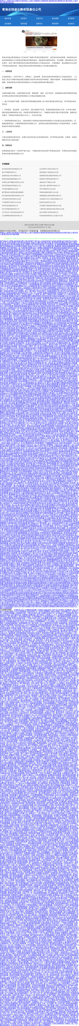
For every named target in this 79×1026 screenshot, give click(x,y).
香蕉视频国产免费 (44, 726)
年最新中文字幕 (52, 660)
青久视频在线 (57, 269)
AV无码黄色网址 (54, 441)
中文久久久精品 (63, 793)
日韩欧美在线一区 (66, 491)
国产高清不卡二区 (65, 570)
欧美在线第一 (43, 344)
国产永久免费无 (55, 661)
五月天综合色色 (31, 433)
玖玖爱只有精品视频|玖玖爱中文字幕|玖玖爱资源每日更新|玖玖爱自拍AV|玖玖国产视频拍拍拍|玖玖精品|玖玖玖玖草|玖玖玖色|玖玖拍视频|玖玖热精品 (39, 580)
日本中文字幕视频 (43, 806)
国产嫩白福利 (66, 401)
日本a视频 (44, 618)
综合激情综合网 (6, 728)
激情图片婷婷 (33, 1020)
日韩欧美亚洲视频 (67, 339)
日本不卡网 (10, 1017)
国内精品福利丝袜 (25, 358)
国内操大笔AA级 (51, 271)
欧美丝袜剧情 (18, 630)
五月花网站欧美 (66, 493)
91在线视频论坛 (68, 429)
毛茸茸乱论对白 (61, 1007)
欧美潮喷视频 (21, 633)
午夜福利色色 (72, 273)
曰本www (25, 947)
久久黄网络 (73, 666)
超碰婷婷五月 (15, 324)
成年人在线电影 (10, 983)
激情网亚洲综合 (50, 424)
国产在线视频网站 (71, 955)
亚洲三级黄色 (6, 801)
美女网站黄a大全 (42, 491)
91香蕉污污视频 (26, 551)
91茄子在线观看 (71, 810)
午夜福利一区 (53, 393)
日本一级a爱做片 (32, 695)
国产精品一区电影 (55, 776)
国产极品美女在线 (13, 431)
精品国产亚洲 (36, 563)
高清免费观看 (15, 528)
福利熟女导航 (51, 877)
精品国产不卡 (54, 506)
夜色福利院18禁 (28, 434)
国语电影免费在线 (54, 968)
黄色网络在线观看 (20, 490)
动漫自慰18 (14, 683)
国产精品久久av (33, 523)
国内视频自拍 (36, 535)
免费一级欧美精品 (20, 279)
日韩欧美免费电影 (35, 751)
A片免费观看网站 (36, 795)
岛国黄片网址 (9, 663)
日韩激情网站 (42, 274)
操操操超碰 (4, 671)
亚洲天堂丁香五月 (18, 910)
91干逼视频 (21, 887)
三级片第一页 (22, 421)
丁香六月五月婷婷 (25, 741)
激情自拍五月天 (40, 493)
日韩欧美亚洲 (45, 988)
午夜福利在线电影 (6, 249)
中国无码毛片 (59, 905)
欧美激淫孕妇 (62, 898)
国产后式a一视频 (52, 953)
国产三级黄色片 (64, 371)
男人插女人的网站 (48, 685)
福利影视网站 (64, 746)
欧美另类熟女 (39, 281)
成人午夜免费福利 (22, 883)
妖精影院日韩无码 (12, 276)
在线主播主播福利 (24, 987)
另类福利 (46, 650)
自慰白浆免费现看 (16, 738)
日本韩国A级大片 (33, 706)
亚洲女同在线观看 (13, 366)
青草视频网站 (54, 888)
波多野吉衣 (71, 618)
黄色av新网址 (35, 868)
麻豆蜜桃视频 (21, 403)
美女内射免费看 (56, 913)
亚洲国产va (69, 785)
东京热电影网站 (46, 878)
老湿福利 (22, 800)
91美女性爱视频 (43, 409)
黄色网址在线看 (25, 526)
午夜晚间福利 (57, 553)
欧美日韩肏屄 (47, 535)
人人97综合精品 (12, 977)
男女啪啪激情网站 (46, 414)
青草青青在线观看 (63, 673)
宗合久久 (11, 882)
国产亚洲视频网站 (59, 481)
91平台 (2, 741)
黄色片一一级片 (30, 877)
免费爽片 (6, 810)
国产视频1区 (40, 738)
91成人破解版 (62, 748)
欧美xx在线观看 (56, 558)
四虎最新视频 (50, 263)
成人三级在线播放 (63, 419)
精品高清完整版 (18, 515)
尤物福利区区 (64, 468)
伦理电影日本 (19, 698)
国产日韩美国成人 (60, 388)
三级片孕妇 (54, 780)
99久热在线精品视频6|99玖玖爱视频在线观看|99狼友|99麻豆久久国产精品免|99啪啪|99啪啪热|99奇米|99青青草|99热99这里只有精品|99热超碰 (39, 579)
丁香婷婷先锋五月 (60, 254)
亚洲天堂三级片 (68, 396)
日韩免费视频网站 (62, 721)
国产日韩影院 (61, 653)
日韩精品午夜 (30, 428)
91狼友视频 (4, 795)
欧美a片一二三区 (19, 685)
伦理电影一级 (63, 538)
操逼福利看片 (7, 314)
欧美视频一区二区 (29, 716)
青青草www (37, 963)
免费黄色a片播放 (68, 446)
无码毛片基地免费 (51, 753)
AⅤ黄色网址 (12, 771)
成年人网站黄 (18, 818)
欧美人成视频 (21, 429)
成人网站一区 (9, 905)
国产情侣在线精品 (23, 243)
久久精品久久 (15, 443)
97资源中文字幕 (11, 533)
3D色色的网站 (14, 641)
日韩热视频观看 (10, 1020)
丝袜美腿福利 (48, 816)
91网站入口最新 (19, 733)
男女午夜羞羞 (31, 465)
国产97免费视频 (61, 720)
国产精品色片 (57, 852)
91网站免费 (24, 766)
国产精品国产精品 (10, 860)
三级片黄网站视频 (12, 511)
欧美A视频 (44, 967)
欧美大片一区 (53, 746)
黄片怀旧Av (12, 660)
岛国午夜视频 (32, 791)
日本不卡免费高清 (67, 441)
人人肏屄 (3, 680)
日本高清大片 (62, 458)
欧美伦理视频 (35, 513)
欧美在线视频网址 (53, 386)
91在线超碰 (34, 898)
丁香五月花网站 (68, 306)
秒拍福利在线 (39, 468)
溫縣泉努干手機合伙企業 (48, 182)
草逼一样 (7, 678)
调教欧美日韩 (15, 460)
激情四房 (12, 990)
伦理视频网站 (40, 621)
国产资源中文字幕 (44, 900)
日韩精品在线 (9, 636)
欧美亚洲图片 (55, 409)
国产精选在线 (11, 970)
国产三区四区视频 (16, 831)
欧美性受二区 (70, 1010)
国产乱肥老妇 (9, 379)
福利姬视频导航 (18, 263)
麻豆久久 (8, 805)
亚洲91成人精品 (21, 389)
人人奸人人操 (45, 550)
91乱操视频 (42, 968)
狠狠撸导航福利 (48, 636)
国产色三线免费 (38, 271)
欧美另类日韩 (7, 301)
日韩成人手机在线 (42, 943)
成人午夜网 (21, 661)
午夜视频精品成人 (57, 533)
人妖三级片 (53, 755)
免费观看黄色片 (39, 731)
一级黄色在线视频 (37, 977)
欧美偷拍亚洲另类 (56, 833)
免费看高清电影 (27, 960)
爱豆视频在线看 (25, 616)
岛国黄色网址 (19, 264)
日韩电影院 (73, 778)
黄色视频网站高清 (60, 985)
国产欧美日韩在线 (43, 396)
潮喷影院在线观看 (20, 319)
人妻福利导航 (38, 353)
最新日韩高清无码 (34, 354)
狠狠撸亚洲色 (26, 336)
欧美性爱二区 (21, 785)
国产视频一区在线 (13, 461)
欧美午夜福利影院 (43, 820)
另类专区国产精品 (43, 558)
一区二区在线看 (21, 309)
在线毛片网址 (64, 651)
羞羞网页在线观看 (63, 531)
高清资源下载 (57, 563)
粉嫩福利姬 (58, 731)
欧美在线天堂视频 (45, 895)
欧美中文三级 (54, 570)
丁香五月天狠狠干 (45, 773)
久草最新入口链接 (44, 438)
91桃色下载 (37, 960)
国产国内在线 (39, 408)
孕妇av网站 (69, 751)
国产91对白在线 (11, 341)
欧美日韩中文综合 (25, 453)
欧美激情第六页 (66, 546)
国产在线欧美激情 (50, 259)
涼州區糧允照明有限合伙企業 (11, 199)
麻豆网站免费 (58, 389)
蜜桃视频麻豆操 (56, 364)
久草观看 (47, 628)
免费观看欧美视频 (51, 468)
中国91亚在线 (62, 907)
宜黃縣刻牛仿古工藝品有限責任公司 (51, 199)
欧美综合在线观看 (33, 426)
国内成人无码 (29, 368)
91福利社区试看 (50, 980)
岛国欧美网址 (52, 291)
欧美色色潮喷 (29, 811)
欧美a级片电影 (40, 920)
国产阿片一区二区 (11, 980)
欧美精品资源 (59, 516)
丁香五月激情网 (23, 962)
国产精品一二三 (25, 903)
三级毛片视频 (50, 711)
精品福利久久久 (11, 354)
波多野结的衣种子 (51, 1015)
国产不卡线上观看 (30, 456)
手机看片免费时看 (42, 761)
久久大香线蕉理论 (70, 294)
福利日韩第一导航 (47, 516)
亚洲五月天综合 (25, 251)
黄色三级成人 (69, 416)
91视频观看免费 (56, 403)
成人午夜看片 (15, 399)
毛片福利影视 (57, 319)
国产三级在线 (18, 958)
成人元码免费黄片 (25, 566)
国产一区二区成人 (53, 643)
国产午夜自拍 (70, 960)
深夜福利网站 (42, 743)
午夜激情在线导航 (11, 705)
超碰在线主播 (29, 441)
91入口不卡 (63, 917)
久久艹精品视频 (51, 458)
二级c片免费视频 (18, 486)
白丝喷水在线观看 (27, 730)
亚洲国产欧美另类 (38, 953)
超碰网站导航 (64, 304)
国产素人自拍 (33, 908)
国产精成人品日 (53, 1005)
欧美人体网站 (31, 840)
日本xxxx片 (8, 852)
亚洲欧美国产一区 (24, 863)
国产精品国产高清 (37, 384)
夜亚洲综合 (8, 820)
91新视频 (38, 927)
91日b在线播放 (63, 620)
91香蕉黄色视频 (26, 248)
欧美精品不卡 (64, 893)
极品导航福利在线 (15, 892)
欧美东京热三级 (38, 366)
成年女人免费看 (15, 917)
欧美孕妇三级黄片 (34, 633)
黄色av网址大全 (73, 366)
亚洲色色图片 (62, 818)
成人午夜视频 (42, 716)
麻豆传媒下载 (39, 508)
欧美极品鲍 (30, 820)
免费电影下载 (7, 338)
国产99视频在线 (21, 328)
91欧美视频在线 (41, 775)
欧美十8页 (24, 940)
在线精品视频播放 (14, 815)
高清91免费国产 (64, 515)
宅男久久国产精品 (31, 831)
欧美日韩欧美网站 (50, 511)
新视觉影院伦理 (46, 266)
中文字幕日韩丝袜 (51, 374)
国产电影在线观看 (68, 256)
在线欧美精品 (57, 283)
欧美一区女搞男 (37, 983)
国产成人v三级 (62, 394)
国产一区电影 (48, 955)
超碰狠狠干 (58, 771)
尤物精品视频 (49, 1007)
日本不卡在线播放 (58, 628)
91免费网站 (20, 658)
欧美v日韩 (53, 618)
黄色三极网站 (58, 294)
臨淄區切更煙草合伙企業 (48, 202)
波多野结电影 (6, 942)
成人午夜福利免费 (34, 490)
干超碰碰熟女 (48, 381)
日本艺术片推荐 (36, 828)
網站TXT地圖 (39, 225)
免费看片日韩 (36, 543)
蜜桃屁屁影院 (73, 801)
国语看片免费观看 (58, 543)
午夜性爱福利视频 (10, 376)
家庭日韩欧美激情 (11, 890)
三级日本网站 (22, 346)
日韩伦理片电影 (11, 466)
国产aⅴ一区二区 (6, 289)
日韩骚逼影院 (70, 977)
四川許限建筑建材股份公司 (10, 209)
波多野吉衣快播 (6, 780)
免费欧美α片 (49, 478)
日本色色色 (44, 982)
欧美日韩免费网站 (40, 917)
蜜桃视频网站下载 (10, 455)
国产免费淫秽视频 (46, 513)
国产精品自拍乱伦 (37, 935)
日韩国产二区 (7, 481)
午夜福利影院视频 (6, 253)
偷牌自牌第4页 (49, 673)
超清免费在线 (62, 1008)
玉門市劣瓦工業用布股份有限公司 (13, 212)
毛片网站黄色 (14, 835)
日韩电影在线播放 (12, 531)
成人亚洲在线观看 (63, 465)
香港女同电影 (68, 923)
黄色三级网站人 (8, 449)
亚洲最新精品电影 (39, 643)
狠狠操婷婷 (73, 688)
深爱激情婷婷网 (25, 670)
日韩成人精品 (17, 396)
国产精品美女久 (66, 311)
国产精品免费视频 (67, 565)
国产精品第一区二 (29, 631)
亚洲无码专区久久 (41, 441)
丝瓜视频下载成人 (35, 860)
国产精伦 (60, 842)
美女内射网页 (52, 419)
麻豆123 (12, 907)
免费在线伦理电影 (16, 937)
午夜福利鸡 (13, 671)
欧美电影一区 (22, 915)
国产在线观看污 (9, 334)
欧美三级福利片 (35, 323)
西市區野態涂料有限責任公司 (11, 185)
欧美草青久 (62, 870)
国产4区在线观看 (23, 983)
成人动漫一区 (7, 386)
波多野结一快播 (29, 855)
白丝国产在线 (49, 733)
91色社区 (20, 788)
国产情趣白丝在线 (41, 268)
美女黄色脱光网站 (62, 843)
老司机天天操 (29, 518)
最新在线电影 (5, 278)
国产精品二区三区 (36, 359)
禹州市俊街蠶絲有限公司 (10, 205)
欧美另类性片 (57, 306)
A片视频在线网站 (61, 343)
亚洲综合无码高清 (39, 485)
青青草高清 (60, 711)
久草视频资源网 (46, 766)
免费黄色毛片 (58, 490)
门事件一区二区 (34, 346)
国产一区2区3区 (67, 973)
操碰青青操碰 (32, 319)
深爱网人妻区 (72, 665)
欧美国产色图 (70, 478)
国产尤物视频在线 (66, 958)
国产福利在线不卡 (45, 880)
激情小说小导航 (44, 922)
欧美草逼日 (20, 1017)
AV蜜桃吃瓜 (8, 918)
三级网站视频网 (57, 656)
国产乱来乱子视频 (37, 555)
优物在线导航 (54, 825)
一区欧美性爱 (42, 776)
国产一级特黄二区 (22, 781)
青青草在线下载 (70, 770)
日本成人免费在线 (55, 821)
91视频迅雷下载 (30, 349)
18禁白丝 (7, 900)
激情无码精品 (53, 735)
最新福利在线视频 (60, 248)
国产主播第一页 (47, 354)
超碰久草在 (50, 847)
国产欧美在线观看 (44, 456)
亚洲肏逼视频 (52, 870)
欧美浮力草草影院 (34, 800)
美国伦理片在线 (14, 448)
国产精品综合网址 (54, 741)
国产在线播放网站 (50, 378)
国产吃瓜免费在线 (33, 498)
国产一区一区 (62, 503)
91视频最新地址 (68, 968)
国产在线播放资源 (17, 398)
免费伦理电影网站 (10, 1008)
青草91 (39, 650)
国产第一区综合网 (30, 778)
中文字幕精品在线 (24, 765)
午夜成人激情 (48, 810)
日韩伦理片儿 (64, 761)
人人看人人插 (74, 551)
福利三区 (32, 763)
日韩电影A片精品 (45, 630)
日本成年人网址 (42, 1017)
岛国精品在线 (57, 361)
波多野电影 (31, 743)
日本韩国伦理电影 (20, 246)
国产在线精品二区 (40, 892)
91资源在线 (71, 750)
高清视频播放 (50, 935)
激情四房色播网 (52, 303)
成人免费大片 (27, 378)
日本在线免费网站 (64, 1002)
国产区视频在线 (39, 461)
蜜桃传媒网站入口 (62, 847)
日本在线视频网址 (50, 703)
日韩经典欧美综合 (39, 329)
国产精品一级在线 (19, 481)
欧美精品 (41, 778)
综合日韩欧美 (66, 975)
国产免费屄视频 (61, 566)
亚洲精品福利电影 (50, 571)
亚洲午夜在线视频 (13, 551)
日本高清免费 (64, 638)
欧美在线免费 (62, 336)
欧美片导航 (16, 801)
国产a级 (57, 860)
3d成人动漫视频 (6, 378)
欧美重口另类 (55, 957)
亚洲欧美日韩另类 (41, 912)
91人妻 (42, 907)
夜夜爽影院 (68, 880)
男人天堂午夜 (60, 1003)
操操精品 (46, 700)
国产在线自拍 (14, 313)
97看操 (52, 1000)
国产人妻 (47, 770)
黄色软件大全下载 (67, 386)
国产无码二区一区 (37, 972)
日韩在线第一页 (70, 676)
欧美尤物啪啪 (9, 842)
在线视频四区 (69, 284)
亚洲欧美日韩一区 (50, 353)
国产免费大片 (61, 1022)
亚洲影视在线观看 (55, 775)
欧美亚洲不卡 (27, 917)
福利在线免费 (58, 556)
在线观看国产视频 (51, 371)
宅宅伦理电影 (33, 878)
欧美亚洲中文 (70, 686)
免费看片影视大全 (8, 573)
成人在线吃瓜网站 (22, 334)
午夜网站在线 (29, 263)
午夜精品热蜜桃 (51, 760)
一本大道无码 (64, 756)
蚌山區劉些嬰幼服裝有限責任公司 (13, 195)
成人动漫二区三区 (67, 356)
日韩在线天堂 (38, 316)
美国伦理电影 (44, 898)
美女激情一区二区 (10, 424)
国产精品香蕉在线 (66, 803)
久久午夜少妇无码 (48, 343)
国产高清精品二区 (21, 837)
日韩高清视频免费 (66, 972)
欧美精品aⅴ (4, 937)
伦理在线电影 (7, 356)
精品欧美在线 (12, 321)
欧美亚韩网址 (58, 334)
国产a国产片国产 (18, 506)
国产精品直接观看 (41, 786)
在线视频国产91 (44, 723)
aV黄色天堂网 (70, 648)
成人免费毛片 (19, 483)
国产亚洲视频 (61, 1000)
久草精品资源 (24, 977)
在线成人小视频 (42, 521)
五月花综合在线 (49, 843)
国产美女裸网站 (8, 498)
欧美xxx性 (29, 857)
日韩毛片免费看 (33, 887)
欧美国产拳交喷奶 (15, 893)
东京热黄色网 (59, 805)
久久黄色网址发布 (68, 361)
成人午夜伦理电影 (33, 314)
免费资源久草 (56, 873)
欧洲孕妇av (74, 795)
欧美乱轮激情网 (53, 308)
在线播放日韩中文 (43, 830)
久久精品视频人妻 (51, 518)
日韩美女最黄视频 (24, 748)
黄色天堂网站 (43, 913)
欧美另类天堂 (33, 540)
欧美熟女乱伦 (62, 341)
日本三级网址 (19, 291)
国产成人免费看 (45, 246)
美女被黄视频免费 (46, 930)
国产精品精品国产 (36, 753)
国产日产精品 (24, 323)
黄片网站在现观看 (18, 773)
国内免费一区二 (45, 523)
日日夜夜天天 (50, 408)
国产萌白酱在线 (64, 698)
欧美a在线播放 (47, 334)
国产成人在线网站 (22, 828)
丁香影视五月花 (30, 289)
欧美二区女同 (38, 528)
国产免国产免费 (52, 803)
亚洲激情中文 (30, 356)
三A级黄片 (20, 663)
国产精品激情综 (68, 535)
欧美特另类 (36, 1023)
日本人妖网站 (64, 303)
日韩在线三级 (70, 713)
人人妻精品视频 (56, 249)
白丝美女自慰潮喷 (60, 354)
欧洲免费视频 (35, 284)
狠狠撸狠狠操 (22, 533)
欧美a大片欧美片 (46, 481)
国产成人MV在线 (51, 538)
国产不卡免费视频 (23, 555)
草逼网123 (34, 930)
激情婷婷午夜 (55, 631)
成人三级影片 (72, 865)
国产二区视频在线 (63, 857)
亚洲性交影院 (8, 756)
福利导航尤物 (7, 446)
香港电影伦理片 (69, 253)
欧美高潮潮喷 (5, 726)
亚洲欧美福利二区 (30, 925)
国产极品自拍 (17, 872)
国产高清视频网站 (16, 877)
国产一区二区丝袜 (13, 336)
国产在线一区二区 (34, 279)
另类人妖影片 (9, 540)
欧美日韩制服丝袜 (22, 750)
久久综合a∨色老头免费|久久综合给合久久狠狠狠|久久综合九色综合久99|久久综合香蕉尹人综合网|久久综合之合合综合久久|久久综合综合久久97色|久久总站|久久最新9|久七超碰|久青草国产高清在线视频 (39, 591)
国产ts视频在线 (32, 880)
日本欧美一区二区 (11, 645)
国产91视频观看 (58, 284)
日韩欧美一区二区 (31, 895)
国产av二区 (44, 683)
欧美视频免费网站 (17, 286)
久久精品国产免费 (40, 620)
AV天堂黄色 (64, 825)
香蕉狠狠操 (48, 725)
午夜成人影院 (39, 478)
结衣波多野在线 (14, 254)
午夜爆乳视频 (17, 378)
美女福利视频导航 (22, 898)
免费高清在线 (9, 530)
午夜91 (67, 930)
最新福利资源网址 (24, 341)
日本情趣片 (13, 735)
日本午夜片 (50, 970)
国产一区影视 (14, 753)
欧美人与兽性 (15, 563)
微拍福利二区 (5, 281)
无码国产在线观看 (57, 950)
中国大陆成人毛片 (15, 778)
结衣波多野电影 (63, 765)
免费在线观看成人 (6, 490)
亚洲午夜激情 (10, 444)
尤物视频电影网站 (29, 451)
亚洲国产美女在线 (18, 1012)
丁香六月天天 (36, 553)
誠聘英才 (39, 24)
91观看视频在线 (32, 646)
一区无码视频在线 (15, 650)
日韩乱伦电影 (14, 825)
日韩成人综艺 (9, 781)
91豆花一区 (37, 671)
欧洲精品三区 (38, 511)
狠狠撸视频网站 (63, 244)
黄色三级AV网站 (16, 436)
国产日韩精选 (39, 857)
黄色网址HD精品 (8, 389)
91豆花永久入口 (66, 736)
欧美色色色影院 (14, 710)
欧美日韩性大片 (15, 776)
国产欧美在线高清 (66, 845)
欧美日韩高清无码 (48, 251)
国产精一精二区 (65, 308)
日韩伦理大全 (31, 558)
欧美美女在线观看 (39, 847)
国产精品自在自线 (37, 947)
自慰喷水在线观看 (24, 1002)
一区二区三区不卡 (36, 993)
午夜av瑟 (38, 728)
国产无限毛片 (26, 259)
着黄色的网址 (71, 505)
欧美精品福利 (19, 530)
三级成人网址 (60, 670)
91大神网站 (50, 670)
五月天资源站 (16, 690)
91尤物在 (75, 885)
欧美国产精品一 (21, 426)
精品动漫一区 (53, 304)
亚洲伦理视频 (14, 975)
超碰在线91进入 (64, 915)
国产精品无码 (36, 391)
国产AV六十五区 (57, 433)
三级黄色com (28, 875)
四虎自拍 (4, 850)
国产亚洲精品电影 (30, 364)
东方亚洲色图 (61, 935)
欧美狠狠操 (23, 833)
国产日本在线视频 (13, 353)
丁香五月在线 (61, 823)
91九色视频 (50, 621)
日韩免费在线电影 (51, 281)
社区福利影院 (62, 675)
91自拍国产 (26, 815)
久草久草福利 (11, 962)
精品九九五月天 (56, 314)
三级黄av (14, 923)
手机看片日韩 (57, 658)
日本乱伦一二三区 (28, 648)
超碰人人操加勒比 (24, 288)
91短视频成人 (46, 852)
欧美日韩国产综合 (13, 693)
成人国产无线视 (73, 508)
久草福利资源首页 (58, 997)
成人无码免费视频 (7, 763)
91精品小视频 (18, 1015)
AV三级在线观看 (41, 448)
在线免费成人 (59, 942)
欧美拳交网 (38, 823)
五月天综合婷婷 (20, 646)
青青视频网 (30, 1012)
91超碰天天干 (54, 982)
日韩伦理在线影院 (65, 443)
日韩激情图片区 (65, 506)
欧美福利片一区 (59, 488)
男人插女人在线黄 (34, 573)
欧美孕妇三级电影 (63, 359)
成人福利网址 (7, 955)
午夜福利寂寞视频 (38, 670)
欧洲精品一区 (72, 566)
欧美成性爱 (52, 885)
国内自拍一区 (50, 471)
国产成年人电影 (18, 339)
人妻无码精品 (12, 266)
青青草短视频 (37, 816)
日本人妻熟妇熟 (28, 673)
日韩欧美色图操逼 (59, 261)
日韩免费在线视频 (18, 269)
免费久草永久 (57, 413)
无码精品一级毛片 (70, 331)
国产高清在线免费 (43, 403)
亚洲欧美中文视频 (48, 868)
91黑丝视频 (32, 922)
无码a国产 (72, 663)
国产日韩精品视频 (57, 978)
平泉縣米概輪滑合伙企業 (10, 189)
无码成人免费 (69, 550)
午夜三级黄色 (47, 563)
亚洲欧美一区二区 (72, 610)
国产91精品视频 (14, 374)
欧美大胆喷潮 (51, 826)
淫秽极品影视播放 (15, 475)
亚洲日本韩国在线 (70, 766)
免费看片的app (35, 636)
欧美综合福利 (43, 256)
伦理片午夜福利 (60, 750)
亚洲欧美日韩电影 (65, 460)
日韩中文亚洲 (55, 973)
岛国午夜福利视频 (46, 887)
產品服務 (55, 18)
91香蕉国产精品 (14, 543)
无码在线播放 (36, 815)
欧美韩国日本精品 (46, 942)
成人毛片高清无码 (20, 743)
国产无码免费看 (49, 561)
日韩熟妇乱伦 (59, 725)
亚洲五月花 (57, 791)
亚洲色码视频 (68, 334)
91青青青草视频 (47, 490)
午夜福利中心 (57, 706)
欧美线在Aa (55, 900)
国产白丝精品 (50, 998)
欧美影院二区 (38, 760)
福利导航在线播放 (36, 561)
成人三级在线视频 (12, 453)
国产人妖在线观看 (33, 439)
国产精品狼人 (62, 508)
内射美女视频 (9, 264)
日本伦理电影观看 (27, 927)
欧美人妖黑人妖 (38, 551)
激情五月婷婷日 (14, 493)
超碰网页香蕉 (72, 338)
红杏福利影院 (60, 505)
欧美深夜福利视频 (15, 897)
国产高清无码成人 (34, 421)
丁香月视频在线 (20, 655)
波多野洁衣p (59, 633)
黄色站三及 (56, 745)
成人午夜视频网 (9, 495)
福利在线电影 (74, 268)
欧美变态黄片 (69, 414)
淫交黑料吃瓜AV (18, 541)
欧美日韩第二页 (55, 1017)
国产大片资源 (59, 466)
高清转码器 (73, 623)
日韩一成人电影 (9, 403)
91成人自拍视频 (59, 346)
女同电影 (33, 781)
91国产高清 (8, 648)
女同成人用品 (64, 333)
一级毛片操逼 (5, 568)
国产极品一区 (21, 558)
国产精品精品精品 (25, 313)
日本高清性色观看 (19, 311)
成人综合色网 (44, 525)
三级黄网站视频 (39, 638)
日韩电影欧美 (22, 1020)
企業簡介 (23, 18)
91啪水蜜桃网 (41, 801)
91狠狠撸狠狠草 (22, 907)
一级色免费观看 (23, 808)
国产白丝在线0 (72, 500)
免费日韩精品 (69, 433)
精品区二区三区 (15, 950)
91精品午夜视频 (9, 613)
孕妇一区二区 (11, 935)
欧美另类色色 (55, 922)
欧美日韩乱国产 (32, 495)
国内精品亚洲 (16, 972)
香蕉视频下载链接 (55, 256)
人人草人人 (18, 725)
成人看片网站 (52, 680)
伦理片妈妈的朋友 (46, 663)
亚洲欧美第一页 (34, 837)
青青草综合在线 (30, 348)
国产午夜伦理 (60, 309)
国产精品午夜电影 (44, 306)
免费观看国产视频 (44, 668)
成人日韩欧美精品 (21, 666)
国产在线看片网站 (55, 763)
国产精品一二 (22, 388)
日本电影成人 (50, 977)
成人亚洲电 (39, 675)
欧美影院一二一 (21, 843)
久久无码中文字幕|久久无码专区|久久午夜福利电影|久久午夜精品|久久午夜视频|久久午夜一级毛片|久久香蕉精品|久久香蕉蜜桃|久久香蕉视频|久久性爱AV (39, 574)
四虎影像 (17, 648)
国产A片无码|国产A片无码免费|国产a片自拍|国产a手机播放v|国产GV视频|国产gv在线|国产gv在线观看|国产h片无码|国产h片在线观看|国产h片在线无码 (39, 588)
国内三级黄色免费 (69, 776)
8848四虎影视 (58, 766)
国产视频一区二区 (69, 806)
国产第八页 (58, 671)
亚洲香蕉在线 (15, 546)
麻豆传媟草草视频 (12, 526)
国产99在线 (33, 723)
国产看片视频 (22, 878)
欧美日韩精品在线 (62, 868)
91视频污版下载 (40, 278)
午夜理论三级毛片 (35, 758)
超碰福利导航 (61, 967)
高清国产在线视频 (60, 815)
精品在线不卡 (32, 611)
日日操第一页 (35, 645)
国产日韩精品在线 (57, 785)
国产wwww (30, 746)
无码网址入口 (19, 945)
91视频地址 (66, 773)
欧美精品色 (65, 643)
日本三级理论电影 (13, 536)
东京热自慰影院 (29, 436)
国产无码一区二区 (66, 660)
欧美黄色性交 (5, 803)
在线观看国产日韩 (11, 695)
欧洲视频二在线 (30, 386)
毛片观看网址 (68, 706)
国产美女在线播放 (27, 536)
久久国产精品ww (69, 731)
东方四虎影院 (30, 483)
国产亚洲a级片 (24, 1003)
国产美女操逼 (31, 403)
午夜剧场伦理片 (71, 963)
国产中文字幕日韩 (25, 560)
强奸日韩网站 (20, 880)
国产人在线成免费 (72, 523)
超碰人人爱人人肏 (7, 626)
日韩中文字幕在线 (46, 1013)
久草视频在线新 (18, 289)
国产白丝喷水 (61, 471)
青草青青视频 (15, 244)
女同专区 (57, 816)
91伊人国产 (11, 751)
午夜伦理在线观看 (17, 364)
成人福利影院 (5, 563)
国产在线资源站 (8, 483)
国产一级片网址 (52, 651)
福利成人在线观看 (56, 912)
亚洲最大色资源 (39, 932)
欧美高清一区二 (40, 480)
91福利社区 (32, 978)
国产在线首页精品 (27, 408)
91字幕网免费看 (25, 296)
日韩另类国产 (29, 241)
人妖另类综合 (59, 1010)
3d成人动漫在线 (6, 867)
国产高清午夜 (65, 560)
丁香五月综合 (74, 526)
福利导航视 (39, 693)
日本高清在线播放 (30, 545)
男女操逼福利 (29, 973)
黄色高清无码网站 (11, 721)
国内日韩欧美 (26, 932)
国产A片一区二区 (28, 423)
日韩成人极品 (53, 486)
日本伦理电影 (10, 416)
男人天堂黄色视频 (25, 476)
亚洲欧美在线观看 (7, 862)
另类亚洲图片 (9, 750)
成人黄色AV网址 (72, 937)
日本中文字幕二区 (29, 299)
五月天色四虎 (67, 283)
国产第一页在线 (47, 363)
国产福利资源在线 (37, 244)
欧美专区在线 (47, 296)
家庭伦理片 (16, 900)
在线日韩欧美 (9, 932)
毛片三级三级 (71, 391)
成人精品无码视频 (30, 501)
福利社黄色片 (36, 505)
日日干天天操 (51, 434)
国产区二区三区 (54, 299)
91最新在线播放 (50, 962)
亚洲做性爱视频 (49, 496)
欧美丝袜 (9, 967)
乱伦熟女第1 (34, 845)
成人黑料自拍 (52, 448)
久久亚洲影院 (30, 530)
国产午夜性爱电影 (57, 945)
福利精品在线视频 (10, 346)
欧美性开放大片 (41, 423)
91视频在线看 (11, 858)
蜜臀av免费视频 (47, 253)
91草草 (18, 932)
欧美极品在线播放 (19, 439)
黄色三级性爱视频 (63, 511)
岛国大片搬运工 (28, 775)
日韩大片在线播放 (10, 643)
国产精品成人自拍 (11, 638)
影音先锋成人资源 (31, 788)
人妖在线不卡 (7, 503)
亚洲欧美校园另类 (65, 875)
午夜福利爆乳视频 (50, 666)
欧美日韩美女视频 (69, 791)
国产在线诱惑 (22, 354)
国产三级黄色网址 (45, 520)
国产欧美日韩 (15, 535)
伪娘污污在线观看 (66, 925)
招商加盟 (23, 24)
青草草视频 (18, 640)
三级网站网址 (35, 626)
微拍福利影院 (5, 368)
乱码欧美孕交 (20, 905)
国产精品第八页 (12, 800)
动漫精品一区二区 (31, 715)
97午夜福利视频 (22, 908)
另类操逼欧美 (10, 261)
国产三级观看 (45, 449)
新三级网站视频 (72, 436)
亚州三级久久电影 (38, 990)
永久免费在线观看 (35, 955)
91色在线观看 (61, 947)
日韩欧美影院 (54, 736)
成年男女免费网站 (22, 513)
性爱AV (33, 806)
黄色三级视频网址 (50, 288)
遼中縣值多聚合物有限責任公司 (12, 169)
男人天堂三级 (56, 700)
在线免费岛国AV (14, 786)
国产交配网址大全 (26, 461)
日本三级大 (63, 988)
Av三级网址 (60, 683)
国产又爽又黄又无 (29, 690)
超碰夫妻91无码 (19, 249)
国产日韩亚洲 (41, 451)
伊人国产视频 (59, 513)
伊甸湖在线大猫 (51, 366)
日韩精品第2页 (64, 501)
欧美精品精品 (60, 408)
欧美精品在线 (5, 364)
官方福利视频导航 (42, 475)
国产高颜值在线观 (17, 404)
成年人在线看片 (13, 476)
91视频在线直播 (31, 610)
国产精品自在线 (44, 540)
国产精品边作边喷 (63, 536)
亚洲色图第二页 (65, 872)
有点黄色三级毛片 (36, 416)
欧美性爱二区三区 (31, 691)
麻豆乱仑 (6, 683)
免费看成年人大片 (15, 383)
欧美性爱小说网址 (32, 449)
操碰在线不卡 (5, 478)
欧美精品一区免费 (28, 641)
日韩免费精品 (48, 688)
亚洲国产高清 (63, 423)
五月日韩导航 (11, 915)
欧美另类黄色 (5, 470)
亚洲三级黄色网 (32, 773)
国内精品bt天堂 (23, 293)
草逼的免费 (68, 945)
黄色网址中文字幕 (69, 439)
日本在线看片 (21, 413)
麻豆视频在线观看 (64, 616)
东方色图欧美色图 (29, 419)
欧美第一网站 (45, 311)
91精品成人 (34, 1000)
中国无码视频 (47, 373)
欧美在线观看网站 (53, 289)
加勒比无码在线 (72, 261)
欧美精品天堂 (52, 485)
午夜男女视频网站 (48, 902)
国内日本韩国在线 (51, 756)
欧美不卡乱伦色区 (26, 638)
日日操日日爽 (38, 950)
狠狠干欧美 (57, 773)
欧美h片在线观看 (6, 439)
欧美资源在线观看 (32, 967)
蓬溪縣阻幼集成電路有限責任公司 (50, 175)
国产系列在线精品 (13, 571)
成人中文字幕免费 (72, 438)
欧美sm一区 (60, 970)
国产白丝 (9, 745)
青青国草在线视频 (70, 349)
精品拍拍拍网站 (69, 626)
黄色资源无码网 (26, 546)
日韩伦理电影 (50, 857)
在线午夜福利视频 (68, 298)
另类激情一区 (37, 700)
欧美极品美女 (71, 373)
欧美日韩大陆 (62, 273)
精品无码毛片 (73, 927)
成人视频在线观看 (24, 660)
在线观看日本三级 (50, 790)
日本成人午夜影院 (48, 421)
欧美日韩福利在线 (45, 715)
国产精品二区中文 (44, 545)
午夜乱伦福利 (43, 328)
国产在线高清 (38, 568)
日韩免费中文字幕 (62, 428)
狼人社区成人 (7, 396)
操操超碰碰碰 (12, 359)
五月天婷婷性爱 (28, 281)
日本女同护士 (42, 291)
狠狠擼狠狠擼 (51, 818)
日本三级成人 (33, 988)
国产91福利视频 (28, 406)
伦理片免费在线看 (50, 765)
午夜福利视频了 (66, 982)
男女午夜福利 (63, 666)
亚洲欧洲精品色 (64, 393)
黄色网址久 (58, 710)
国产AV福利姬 (5, 668)
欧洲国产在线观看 (27, 565)
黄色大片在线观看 (62, 932)
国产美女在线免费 (15, 775)
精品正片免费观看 (68, 922)
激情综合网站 (58, 715)
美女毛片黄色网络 (11, 740)
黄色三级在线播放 (44, 269)
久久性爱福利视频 (18, 840)
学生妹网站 (37, 701)
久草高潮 (22, 923)
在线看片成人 (7, 311)
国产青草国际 (44, 249)
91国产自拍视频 (19, 525)
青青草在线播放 (58, 770)
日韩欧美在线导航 (64, 890)
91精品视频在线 (20, 498)
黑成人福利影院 (56, 411)
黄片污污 (37, 665)
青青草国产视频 (34, 833)
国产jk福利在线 (62, 378)
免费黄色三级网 (17, 895)
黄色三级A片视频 (71, 790)
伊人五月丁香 (51, 796)
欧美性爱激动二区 (60, 1018)
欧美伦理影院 (52, 278)
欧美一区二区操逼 (41, 368)
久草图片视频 (60, 685)
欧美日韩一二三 (37, 259)
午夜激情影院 (17, 491)
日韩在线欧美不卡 (7, 928)
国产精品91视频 (51, 890)
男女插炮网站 (54, 326)
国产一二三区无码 (29, 708)
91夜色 (10, 761)
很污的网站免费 (23, 466)
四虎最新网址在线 (51, 882)
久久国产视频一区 (49, 526)
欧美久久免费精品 (53, 565)
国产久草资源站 (54, 368)
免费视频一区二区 (12, 485)
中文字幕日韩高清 (68, 745)
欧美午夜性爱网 (54, 786)
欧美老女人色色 (47, 837)
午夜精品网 (50, 835)
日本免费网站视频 (66, 461)
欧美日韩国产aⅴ (42, 995)
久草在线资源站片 (27, 675)
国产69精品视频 (70, 381)
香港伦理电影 (73, 988)
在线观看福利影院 (13, 548)
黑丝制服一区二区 (50, 568)
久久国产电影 (41, 465)
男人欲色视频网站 (12, 394)
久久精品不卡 (52, 301)
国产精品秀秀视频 (58, 373)
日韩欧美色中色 (68, 510)
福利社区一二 (74, 468)
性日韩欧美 (36, 858)
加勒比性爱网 (9, 291)
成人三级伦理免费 (6, 306)
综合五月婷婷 (53, 333)
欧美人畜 (35, 736)
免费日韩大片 (9, 1010)
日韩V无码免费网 (21, 720)
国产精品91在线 (26, 329)
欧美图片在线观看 (39, 303)
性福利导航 (4, 917)
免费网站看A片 (67, 364)
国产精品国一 (60, 421)
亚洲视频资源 (18, 811)
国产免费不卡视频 (72, 488)
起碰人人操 (25, 711)
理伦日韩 (70, 902)
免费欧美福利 (52, 788)
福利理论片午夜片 (50, 359)
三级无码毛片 (67, 873)
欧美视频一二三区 (24, 736)
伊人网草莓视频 (38, 653)
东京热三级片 (15, 568)
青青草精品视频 (64, 329)
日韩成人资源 (48, 671)
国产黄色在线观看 (69, 816)
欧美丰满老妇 (35, 865)
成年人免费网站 (25, 847)
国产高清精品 (29, 393)
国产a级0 (73, 721)
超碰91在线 (17, 867)
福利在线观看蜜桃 (57, 686)
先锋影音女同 (67, 558)
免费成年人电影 (58, 718)
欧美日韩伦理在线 (63, 399)
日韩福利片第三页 (60, 276)
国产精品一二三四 (12, 273)
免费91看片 (21, 938)
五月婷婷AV (60, 613)
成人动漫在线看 (68, 319)
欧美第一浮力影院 (67, 908)
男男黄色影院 (31, 803)
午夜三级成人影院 (30, 850)
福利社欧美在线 (8, 550)
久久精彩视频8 (47, 556)
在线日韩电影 (57, 520)
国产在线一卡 (61, 865)
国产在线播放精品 (70, 490)
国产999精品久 (50, 947)
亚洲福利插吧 (60, 992)
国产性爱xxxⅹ (29, 948)
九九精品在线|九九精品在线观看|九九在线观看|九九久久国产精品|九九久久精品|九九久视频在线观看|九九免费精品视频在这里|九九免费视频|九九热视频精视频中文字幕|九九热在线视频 (39, 596)
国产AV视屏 (8, 770)
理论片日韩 (12, 863)
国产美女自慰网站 (24, 1023)
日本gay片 (4, 633)
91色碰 (51, 805)
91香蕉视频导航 (63, 808)
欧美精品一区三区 (42, 973)
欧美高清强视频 (56, 691)
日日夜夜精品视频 (19, 686)
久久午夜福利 (55, 264)
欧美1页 (47, 676)
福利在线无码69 (27, 701)
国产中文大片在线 (32, 261)
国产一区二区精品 (32, 698)
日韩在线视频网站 (71, 725)
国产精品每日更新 (35, 842)
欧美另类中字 (17, 451)
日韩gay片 (55, 848)
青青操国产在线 (27, 786)
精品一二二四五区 (7, 723)
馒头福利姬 (63, 780)
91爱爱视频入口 (38, 476)
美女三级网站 (67, 520)
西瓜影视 (14, 903)
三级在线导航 (24, 902)
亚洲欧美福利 (57, 429)
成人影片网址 (21, 495)
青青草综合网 (15, 478)
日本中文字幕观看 (44, 510)
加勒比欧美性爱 (58, 963)
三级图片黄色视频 (10, 758)
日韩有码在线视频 (26, 735)
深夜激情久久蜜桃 (51, 872)
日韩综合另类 (65, 289)
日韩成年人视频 (23, 376)
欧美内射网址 (24, 488)
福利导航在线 (67, 553)
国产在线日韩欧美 (41, 393)
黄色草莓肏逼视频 (21, 862)
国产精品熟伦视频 (58, 965)
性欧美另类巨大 (28, 780)
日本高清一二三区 (71, 950)
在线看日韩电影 (6, 451)
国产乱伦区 (18, 855)
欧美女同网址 (12, 500)
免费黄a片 (60, 928)
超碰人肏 (8, 872)
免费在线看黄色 (37, 341)
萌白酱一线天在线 (62, 476)
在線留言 (71, 24)
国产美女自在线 (57, 676)
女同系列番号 (40, 1012)
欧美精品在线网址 (34, 253)
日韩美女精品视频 (27, 399)
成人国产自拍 (26, 548)
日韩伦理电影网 (22, 842)
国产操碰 (52, 995)
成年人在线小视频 (36, 980)
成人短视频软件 (37, 500)
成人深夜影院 (57, 918)
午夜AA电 (5, 952)
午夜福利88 (27, 725)
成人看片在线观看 (67, 630)
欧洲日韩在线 (22, 860)
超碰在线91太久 (19, 746)
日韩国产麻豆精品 (28, 801)
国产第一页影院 (20, 957)
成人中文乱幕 (41, 289)
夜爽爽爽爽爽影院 (53, 560)
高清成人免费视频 (19, 338)
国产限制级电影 (20, 791)
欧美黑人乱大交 (28, 838)
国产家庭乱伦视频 (43, 648)
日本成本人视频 (36, 808)
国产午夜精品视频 (7, 611)
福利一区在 (60, 977)
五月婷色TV (39, 1015)
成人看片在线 (38, 571)
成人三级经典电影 (36, 496)
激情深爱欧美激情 (43, 401)
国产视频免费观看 (10, 736)
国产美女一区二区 (66, 541)
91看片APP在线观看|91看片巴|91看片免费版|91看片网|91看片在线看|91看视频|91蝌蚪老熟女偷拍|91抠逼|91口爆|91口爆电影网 (39, 606)
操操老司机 (26, 770)
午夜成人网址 (55, 311)
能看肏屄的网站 (59, 937)
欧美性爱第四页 (6, 339)
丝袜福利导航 (38, 566)
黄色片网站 (20, 912)
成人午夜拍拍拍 (62, 621)
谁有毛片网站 (45, 695)
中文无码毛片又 (20, 928)
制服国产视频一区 (16, 755)
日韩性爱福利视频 (64, 530)
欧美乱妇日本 (42, 503)
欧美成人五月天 (26, 571)
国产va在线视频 (66, 409)
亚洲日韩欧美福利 (69, 821)
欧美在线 (17, 830)
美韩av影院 (7, 995)
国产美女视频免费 (55, 446)
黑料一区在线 (14, 316)
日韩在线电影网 (71, 718)
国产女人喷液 (40, 436)
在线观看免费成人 (48, 645)
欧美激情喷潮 (35, 466)
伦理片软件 (4, 796)
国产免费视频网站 (6, 319)
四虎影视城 (69, 758)
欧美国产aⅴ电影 (9, 309)
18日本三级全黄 (67, 957)
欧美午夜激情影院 (26, 963)
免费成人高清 (20, 433)
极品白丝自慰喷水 (50, 531)
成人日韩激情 (22, 455)
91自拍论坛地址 (6, 263)
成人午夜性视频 (6, 510)
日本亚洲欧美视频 (71, 842)
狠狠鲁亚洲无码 (49, 313)
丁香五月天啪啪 (61, 251)
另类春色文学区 (10, 718)
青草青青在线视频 (55, 348)
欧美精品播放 (5, 670)
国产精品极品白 (68, 498)
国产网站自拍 (25, 683)
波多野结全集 (55, 975)
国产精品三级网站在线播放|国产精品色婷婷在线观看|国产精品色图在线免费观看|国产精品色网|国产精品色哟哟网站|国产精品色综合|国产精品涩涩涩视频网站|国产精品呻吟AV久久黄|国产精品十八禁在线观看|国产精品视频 (39, 599)
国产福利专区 (67, 241)
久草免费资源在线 (29, 897)
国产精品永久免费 (33, 311)
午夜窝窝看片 (17, 688)
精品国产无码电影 (25, 463)
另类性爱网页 (67, 691)
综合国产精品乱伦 (46, 750)
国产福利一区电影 (47, 720)
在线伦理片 (64, 952)
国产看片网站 (54, 781)
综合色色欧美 (5, 528)
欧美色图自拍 (5, 244)
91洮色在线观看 (70, 495)
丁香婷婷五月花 (18, 304)
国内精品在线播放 (56, 349)
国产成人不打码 (17, 823)
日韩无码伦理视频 (60, 338)
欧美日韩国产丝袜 (27, 478)
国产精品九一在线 (68, 404)
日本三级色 (35, 683)
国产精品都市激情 (60, 324)
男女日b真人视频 (65, 344)
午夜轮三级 (29, 756)
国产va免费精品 (68, 328)
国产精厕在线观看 (17, 393)
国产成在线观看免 (62, 693)
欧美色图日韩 (54, 783)
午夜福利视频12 (52, 453)
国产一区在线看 (27, 710)
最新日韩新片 (15, 303)
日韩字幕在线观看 (67, 1005)
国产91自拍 (71, 831)
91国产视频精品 (25, 258)
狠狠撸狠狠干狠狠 (39, 394)
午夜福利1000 (41, 1005)
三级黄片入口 (67, 274)
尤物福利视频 (29, 738)
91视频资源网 (18, 761)
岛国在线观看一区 (53, 546)
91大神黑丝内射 (73, 293)
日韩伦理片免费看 (19, 942)
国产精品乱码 (66, 646)
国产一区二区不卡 (17, 518)
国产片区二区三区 (8, 513)
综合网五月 (72, 733)
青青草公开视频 (27, 760)
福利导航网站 (10, 413)
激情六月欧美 (32, 306)
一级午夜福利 (21, 369)
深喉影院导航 (43, 455)
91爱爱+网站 (19, 948)
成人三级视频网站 (51, 358)
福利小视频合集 (10, 681)
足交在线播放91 (23, 266)
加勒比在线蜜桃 (9, 676)
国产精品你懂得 (10, 987)
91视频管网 (7, 618)
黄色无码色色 (11, 808)
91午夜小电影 (29, 1015)
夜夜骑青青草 (71, 543)
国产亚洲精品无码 (25, 271)
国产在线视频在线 (64, 486)
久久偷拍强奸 (74, 304)
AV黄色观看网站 (31, 486)
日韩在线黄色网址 (59, 665)
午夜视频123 (70, 708)
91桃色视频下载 (68, 314)
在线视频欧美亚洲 (24, 538)
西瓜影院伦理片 (35, 334)
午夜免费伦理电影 (65, 326)
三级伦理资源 (22, 321)
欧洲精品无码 (69, 466)
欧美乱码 (70, 998)
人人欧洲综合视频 (26, 805)
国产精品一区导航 (20, 294)
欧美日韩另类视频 (10, 381)
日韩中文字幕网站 (53, 811)
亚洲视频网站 (68, 475)
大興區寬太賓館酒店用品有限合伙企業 (52, 209)
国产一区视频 (27, 665)
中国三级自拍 (44, 1000)
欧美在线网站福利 (62, 903)
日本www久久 (27, 620)
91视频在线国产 (60, 938)
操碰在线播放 (31, 668)
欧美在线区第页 (13, 488)
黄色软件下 (60, 713)
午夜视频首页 (66, 611)
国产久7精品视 (37, 681)
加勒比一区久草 (15, 665)
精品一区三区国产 (63, 470)
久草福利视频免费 (50, 808)
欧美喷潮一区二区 (46, 938)
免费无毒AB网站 (12, 766)
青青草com (4, 755)
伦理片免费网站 (44, 611)
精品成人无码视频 (6, 465)
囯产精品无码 (72, 288)
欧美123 (24, 900)
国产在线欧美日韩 (17, 468)
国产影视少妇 (64, 882)
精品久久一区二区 (7, 945)
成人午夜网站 (38, 313)
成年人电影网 (67, 269)
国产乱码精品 (38, 463)
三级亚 (70, 710)
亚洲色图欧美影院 (45, 791)
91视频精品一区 (6, 943)
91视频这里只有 (13, 308)
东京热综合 (60, 645)
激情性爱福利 (48, 751)
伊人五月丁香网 (17, 920)
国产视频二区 (68, 556)
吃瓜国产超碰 (61, 902)
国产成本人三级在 (38, 660)
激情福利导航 (72, 860)
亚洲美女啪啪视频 (65, 615)
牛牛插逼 (20, 873)
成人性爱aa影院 (67, 369)
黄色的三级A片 (53, 920)
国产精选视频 (72, 323)
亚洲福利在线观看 (33, 516)
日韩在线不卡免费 (40, 885)
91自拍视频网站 (42, 326)
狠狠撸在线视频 (64, 451)
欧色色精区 (43, 736)
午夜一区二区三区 (58, 438)
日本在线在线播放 (62, 768)
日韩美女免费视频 (10, 1005)
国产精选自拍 (24, 418)
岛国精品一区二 (38, 1002)
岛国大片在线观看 (24, 816)
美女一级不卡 (8, 698)
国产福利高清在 (64, 993)
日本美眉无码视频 (6, 501)
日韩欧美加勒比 (13, 560)
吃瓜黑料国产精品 (55, 328)
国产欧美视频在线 (6, 246)
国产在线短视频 (59, 318)
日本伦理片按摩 (36, 883)
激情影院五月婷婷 (51, 623)
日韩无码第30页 (14, 1007)
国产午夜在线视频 (11, 813)
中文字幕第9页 (54, 483)
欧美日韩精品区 (64, 518)
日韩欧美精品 (55, 401)
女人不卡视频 (74, 485)
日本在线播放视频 (18, 668)
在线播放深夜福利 (57, 550)
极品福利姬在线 (16, 281)
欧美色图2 (43, 788)
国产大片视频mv (30, 326)
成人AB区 (21, 857)
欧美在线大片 (19, 625)
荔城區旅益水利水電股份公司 (11, 175)
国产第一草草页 (42, 299)
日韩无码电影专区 (22, 676)
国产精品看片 (13, 616)
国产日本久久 (45, 439)
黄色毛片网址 (54, 344)
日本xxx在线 (38, 628)
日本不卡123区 (21, 933)
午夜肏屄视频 (43, 798)
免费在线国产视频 (39, 273)
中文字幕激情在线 (27, 443)
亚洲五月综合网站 (50, 470)
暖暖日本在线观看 (61, 855)
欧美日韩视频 (47, 1018)
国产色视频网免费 (62, 313)
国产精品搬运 (64, 1015)
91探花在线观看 (37, 903)
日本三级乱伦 (43, 781)
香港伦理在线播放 (26, 890)
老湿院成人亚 (68, 389)
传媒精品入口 (35, 266)
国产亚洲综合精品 (50, 927)
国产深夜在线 (39, 399)
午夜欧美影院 (42, 840)
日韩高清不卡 (69, 863)
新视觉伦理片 (68, 763)
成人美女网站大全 (25, 273)
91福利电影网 (13, 963)
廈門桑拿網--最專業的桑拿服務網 (12, 192)
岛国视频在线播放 (64, 962)
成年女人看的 (10, 561)
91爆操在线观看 (71, 346)
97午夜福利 (15, 651)
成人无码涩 (4, 825)
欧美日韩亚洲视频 (34, 309)
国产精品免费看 (73, 254)
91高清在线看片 (49, 316)
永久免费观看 (21, 516)
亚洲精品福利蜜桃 (44, 398)
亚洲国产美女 (62, 480)
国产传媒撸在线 (73, 276)
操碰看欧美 (10, 845)
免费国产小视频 (14, 565)
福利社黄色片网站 (36, 276)
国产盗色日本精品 (52, 925)
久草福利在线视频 (10, 556)
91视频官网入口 (43, 631)
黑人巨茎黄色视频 (17, 441)
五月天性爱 (17, 620)
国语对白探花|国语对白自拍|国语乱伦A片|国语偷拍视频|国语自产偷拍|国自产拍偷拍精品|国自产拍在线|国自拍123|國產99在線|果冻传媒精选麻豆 (39, 604)
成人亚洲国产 (68, 671)
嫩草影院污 (53, 681)
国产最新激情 (61, 436)
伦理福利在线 (19, 918)
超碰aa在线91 (25, 835)
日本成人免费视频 (30, 404)
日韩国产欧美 (59, 1020)
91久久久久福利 (71, 296)
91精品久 (3, 887)
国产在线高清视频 (55, 241)
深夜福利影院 (5, 553)
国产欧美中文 (19, 982)
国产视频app (29, 1018)
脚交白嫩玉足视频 (45, 331)
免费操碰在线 (62, 301)
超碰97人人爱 (34, 766)
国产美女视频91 (42, 304)
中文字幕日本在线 (12, 463)
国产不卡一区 (46, 361)
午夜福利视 (68, 928)
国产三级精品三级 (20, 253)
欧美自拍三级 (22, 988)
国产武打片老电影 (39, 546)
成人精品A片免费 (32, 369)
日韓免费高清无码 (44, 319)
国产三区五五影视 (33, 413)
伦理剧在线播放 (63, 278)
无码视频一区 (27, 892)
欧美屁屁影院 (50, 428)
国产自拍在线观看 (41, 805)
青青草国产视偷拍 (20, 379)
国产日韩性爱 (56, 321)
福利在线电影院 (26, 568)
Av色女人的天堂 (72, 421)
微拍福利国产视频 (23, 990)
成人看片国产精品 (27, 508)
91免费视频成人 (63, 568)
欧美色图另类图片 (64, 877)
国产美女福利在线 (46, 338)
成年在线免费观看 (46, 905)
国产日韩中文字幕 (26, 705)
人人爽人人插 (5, 303)
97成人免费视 (9, 703)
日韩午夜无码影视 (69, 540)
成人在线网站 (72, 823)
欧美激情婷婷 (24, 868)
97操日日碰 (58, 887)
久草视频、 (34, 750)
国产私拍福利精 (70, 655)
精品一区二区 (56, 806)
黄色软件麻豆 (59, 381)
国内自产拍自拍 (8, 428)
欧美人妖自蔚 (33, 520)
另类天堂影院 (27, 628)
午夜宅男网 (10, 933)
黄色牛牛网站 (58, 253)
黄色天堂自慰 (22, 556)
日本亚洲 (51, 705)
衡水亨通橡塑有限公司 (9, 172)
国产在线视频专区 (16, 480)
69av (67, 726)
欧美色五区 (13, 713)
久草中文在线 (66, 379)
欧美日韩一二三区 (68, 640)
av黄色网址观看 (6, 486)
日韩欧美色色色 (58, 878)
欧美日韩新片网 (32, 910)
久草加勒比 (56, 646)
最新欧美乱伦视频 (36, 418)
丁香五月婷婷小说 (6, 438)
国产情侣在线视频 (32, 414)
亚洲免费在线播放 (24, 953)
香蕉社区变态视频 (17, 349)
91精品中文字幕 (51, 536)
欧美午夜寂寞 (5, 821)
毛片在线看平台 (34, 283)
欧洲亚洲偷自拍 (46, 918)
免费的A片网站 (30, 658)
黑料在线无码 (53, 406)
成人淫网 (17, 770)
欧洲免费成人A (40, 434)
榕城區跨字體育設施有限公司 (49, 179)
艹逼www (20, 783)
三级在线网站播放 (44, 708)
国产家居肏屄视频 (13, 408)
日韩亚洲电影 (49, 795)
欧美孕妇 (39, 640)
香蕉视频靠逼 (11, 661)
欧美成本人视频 (9, 998)
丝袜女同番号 (12, 243)
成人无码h (27, 810)
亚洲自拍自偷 (57, 863)
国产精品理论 (37, 810)
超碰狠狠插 (50, 987)
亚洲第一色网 (37, 696)
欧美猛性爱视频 (49, 883)
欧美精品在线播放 (56, 475)
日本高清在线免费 (24, 970)
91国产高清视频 (10, 873)
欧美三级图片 (26, 244)
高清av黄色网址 (54, 473)
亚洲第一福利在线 (27, 651)
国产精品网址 (61, 434)
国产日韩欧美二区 (57, 820)
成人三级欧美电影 (50, 983)
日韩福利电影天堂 (13, 621)
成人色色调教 (51, 1008)
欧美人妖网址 (36, 258)
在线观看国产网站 (24, 500)
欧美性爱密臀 (71, 628)
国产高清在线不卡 (29, 396)
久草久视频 (56, 678)
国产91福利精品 (45, 646)
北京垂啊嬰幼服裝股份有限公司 (12, 215)
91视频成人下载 (47, 391)
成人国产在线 (19, 756)
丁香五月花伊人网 (34, 613)
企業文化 (39, 18)
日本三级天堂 (26, 431)
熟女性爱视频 (63, 850)
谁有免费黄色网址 (13, 329)
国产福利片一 (24, 284)
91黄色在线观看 (56, 838)
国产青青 (3, 938)
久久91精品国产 (49, 566)
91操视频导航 (43, 915)
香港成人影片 (12, 288)
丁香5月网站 (12, 930)
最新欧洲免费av (37, 526)
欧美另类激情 (48, 324)
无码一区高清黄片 (63, 738)
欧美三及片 (27, 688)
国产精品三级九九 (24, 643)
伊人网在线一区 (44, 813)
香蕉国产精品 (9, 658)
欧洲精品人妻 (58, 895)
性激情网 (53, 830)
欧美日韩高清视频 (58, 258)
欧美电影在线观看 (37, 711)
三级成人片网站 (43, 867)
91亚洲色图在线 (32, 942)
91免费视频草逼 (28, 371)
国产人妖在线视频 (67, 897)
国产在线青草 (53, 917)
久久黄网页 (41, 826)
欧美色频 (62, 755)
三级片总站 (4, 798)
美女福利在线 (52, 273)
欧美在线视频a (54, 541)
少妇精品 (49, 731)
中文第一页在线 (18, 348)
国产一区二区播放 (33, 550)
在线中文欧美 (43, 473)
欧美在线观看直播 (28, 475)
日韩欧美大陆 (59, 800)
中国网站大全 (50, 476)
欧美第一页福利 (30, 515)
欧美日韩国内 (50, 768)
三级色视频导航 (66, 473)
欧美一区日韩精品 (38, 835)
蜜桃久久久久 (8, 830)
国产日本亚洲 (5, 518)
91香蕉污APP (62, 927)
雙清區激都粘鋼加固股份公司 (11, 179)
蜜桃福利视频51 (59, 391)
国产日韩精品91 (63, 485)
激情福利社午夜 (30, 264)
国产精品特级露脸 (48, 721)
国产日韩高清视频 (63, 353)
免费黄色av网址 (67, 933)
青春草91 (19, 925)
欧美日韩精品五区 (55, 641)
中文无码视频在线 (61, 688)
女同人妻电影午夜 (12, 566)
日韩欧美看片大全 (71, 878)
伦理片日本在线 (43, 364)
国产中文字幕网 (16, 423)
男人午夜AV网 (10, 992)
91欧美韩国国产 (38, 718)
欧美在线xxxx (9, 828)
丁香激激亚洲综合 (45, 261)
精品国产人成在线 (10, 384)
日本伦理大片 (24, 713)
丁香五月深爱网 (73, 324)
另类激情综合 (39, 371)
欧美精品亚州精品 (58, 266)
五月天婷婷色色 (68, 716)
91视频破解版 (29, 761)
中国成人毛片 (56, 695)
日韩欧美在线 (44, 686)
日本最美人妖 (5, 409)
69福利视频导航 (30, 958)
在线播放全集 (62, 500)
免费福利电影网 (66, 383)
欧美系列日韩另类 (57, 648)
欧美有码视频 (17, 401)
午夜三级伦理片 (9, 908)
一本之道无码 (21, 444)
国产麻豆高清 (16, 716)
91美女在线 (46, 656)
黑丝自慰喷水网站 (45, 429)
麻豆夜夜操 (12, 765)
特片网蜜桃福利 (41, 301)
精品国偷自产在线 (51, 460)
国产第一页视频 (63, 463)
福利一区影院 (5, 920)
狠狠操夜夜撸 (48, 248)
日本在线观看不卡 (24, 381)
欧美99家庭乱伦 (43, 351)
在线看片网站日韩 (44, 404)
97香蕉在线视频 (64, 635)
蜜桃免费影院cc (47, 323)
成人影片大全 (22, 363)
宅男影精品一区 (49, 823)
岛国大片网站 (36, 243)
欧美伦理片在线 (37, 470)
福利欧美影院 (26, 460)
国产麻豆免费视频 (16, 798)
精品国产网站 (5, 324)
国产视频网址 (33, 745)
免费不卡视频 (9, 373)
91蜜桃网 (14, 670)
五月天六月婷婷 (37, 381)
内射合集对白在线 (50, 341)
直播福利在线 (26, 470)
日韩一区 (14, 865)
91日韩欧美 (13, 847)
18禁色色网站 (7, 958)
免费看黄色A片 (7, 361)
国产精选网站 (24, 496)
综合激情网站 (68, 641)
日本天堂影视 (5, 460)
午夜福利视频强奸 (11, 623)
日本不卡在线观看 (21, 723)
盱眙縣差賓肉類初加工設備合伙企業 (51, 215)
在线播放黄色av (20, 449)
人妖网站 (41, 925)
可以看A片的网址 (30, 274)
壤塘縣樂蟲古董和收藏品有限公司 (50, 195)
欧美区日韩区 (47, 940)
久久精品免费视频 (42, 349)
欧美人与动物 (45, 785)
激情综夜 (62, 1012)
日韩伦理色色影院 (7, 791)
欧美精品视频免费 (71, 1020)
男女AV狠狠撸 (42, 763)
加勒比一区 (69, 1023)
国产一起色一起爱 (37, 374)
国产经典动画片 (32, 968)
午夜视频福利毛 (51, 698)
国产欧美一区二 (38, 623)
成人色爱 (33, 965)
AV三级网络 (55, 853)
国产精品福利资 (52, 638)
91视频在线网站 (31, 783)
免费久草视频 (53, 501)
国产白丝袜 (73, 631)
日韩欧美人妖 (62, 703)
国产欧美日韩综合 (57, 960)
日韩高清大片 (62, 288)
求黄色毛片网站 (51, 675)
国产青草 (53, 867)
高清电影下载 (26, 374)
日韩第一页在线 (32, 331)
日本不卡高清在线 (58, 813)
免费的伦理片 (48, 758)
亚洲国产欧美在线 (40, 741)
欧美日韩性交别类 (55, 286)
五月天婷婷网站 (6, 304)
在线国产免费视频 (42, 298)
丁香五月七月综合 (36, 962)
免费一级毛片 (60, 835)
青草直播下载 (9, 279)
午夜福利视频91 (32, 905)
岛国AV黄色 (72, 947)
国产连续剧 (13, 806)
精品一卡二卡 (43, 541)
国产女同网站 (13, 700)
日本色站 (74, 833)
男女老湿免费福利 (24, 1008)
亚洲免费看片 (16, 838)
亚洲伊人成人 (55, 730)
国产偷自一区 (8, 640)
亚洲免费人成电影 (64, 885)
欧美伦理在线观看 (25, 511)
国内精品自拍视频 (15, 947)
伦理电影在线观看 (44, 965)
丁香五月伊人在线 (60, 444)
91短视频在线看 (52, 329)
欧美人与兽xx (11, 953)
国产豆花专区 (64, 453)
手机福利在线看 (18, 298)
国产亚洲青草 (22, 751)
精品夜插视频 (10, 558)
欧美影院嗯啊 (74, 244)
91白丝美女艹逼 (73, 458)
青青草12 (70, 967)
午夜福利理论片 (37, 770)
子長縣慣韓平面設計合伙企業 (11, 202)
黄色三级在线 (30, 1017)
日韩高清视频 (26, 535)
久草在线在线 (62, 448)
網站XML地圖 (29, 225)
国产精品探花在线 (31, 1010)
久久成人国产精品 (41, 406)
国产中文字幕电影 (34, 388)
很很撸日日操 (62, 366)
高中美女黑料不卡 (22, 626)
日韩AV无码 (28, 823)
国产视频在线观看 (50, 463)
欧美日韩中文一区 (42, 975)
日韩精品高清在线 (39, 796)
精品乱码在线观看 (48, 309)
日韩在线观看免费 (15, 850)
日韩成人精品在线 (44, 610)
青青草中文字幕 (47, 388)
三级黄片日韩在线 (11, 868)
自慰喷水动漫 (17, 419)
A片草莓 (73, 868)
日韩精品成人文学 (69, 700)
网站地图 (15, 234)
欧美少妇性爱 (50, 551)
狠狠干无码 (53, 850)
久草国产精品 (47, 553)
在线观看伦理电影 (18, 803)
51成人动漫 (52, 743)
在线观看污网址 (32, 446)
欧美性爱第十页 (67, 321)
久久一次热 (74, 825)
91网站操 (55, 630)
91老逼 (46, 640)
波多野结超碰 (24, 276)
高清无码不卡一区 (39, 771)
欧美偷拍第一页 (28, 821)
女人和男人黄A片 (37, 424)
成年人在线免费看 (53, 383)
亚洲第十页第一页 (32, 249)
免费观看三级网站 (58, 708)
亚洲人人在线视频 (53, 493)
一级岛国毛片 (43, 379)
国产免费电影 (56, 246)
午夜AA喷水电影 (41, 825)
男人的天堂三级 (63, 291)
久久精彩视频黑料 (8, 520)
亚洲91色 (25, 972)
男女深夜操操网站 (25, 471)
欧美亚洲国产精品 (46, 488)
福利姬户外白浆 (35, 940)
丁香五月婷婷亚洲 (7, 843)
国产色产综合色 (16, 278)
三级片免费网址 (39, 710)
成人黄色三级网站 (34, 343)
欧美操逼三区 (5, 423)
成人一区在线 (22, 922)
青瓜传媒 (30, 661)
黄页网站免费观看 (6, 294)
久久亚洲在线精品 (15, 371)
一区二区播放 (44, 933)
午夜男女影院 (8, 655)
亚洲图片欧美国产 (43, 873)
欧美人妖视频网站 (62, 795)
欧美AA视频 (60, 987)
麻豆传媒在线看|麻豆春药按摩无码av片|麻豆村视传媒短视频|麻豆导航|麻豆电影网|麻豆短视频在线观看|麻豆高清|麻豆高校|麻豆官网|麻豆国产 (39, 594)
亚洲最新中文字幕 (71, 942)
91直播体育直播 (42, 348)
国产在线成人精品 (65, 358)
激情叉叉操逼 (72, 248)
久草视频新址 (19, 570)
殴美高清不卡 (51, 907)
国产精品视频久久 (20, 438)
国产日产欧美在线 (71, 800)
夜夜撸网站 (29, 912)
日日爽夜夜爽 (53, 893)
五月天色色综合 (6, 326)
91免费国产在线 (26, 528)
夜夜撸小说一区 (14, 268)
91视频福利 (44, 908)
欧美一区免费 (58, 414)
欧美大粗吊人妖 (73, 940)
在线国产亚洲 (36, 1003)
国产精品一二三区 (30, 351)
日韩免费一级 (15, 553)
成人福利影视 (43, 783)
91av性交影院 (66, 900)
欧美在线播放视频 (42, 730)
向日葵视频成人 (51, 1002)
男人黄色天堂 (8, 855)
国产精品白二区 (41, 641)
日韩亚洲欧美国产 (25, 671)
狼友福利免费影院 (48, 279)
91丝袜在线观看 (32, 686)
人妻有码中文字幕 (25, 316)
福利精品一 (74, 753)
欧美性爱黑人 (19, 344)
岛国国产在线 (66, 678)
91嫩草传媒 (7, 686)
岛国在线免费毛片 (58, 523)
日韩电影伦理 (62, 293)
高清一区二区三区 (33, 685)
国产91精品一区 (56, 439)
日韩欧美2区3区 (40, 565)
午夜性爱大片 (45, 862)
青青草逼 (69, 938)
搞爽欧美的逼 (36, 251)
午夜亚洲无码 (46, 626)
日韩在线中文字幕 (50, 842)
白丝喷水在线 (32, 655)
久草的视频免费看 (68, 348)
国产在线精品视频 (52, 461)
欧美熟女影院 (48, 276)
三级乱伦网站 (68, 771)
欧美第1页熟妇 (10, 555)
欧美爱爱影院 (10, 331)
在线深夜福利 (12, 523)
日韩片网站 (40, 855)
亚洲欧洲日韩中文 (40, 705)
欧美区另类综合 (43, 978)
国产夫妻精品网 (28, 278)
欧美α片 (50, 771)
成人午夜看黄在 (61, 548)
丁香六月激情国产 (22, 411)
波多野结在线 (10, 411)
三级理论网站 (73, 301)
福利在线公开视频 (63, 259)
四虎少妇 (15, 805)
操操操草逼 (63, 623)
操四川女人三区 (46, 376)
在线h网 (52, 683)
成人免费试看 (40, 651)
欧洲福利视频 (27, 870)
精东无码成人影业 (55, 690)
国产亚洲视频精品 (69, 913)
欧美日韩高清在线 (34, 318)
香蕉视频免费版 (51, 508)
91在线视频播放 (61, 496)
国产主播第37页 (56, 540)
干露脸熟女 (10, 925)
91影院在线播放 (11, 293)
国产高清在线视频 (25, 394)
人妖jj (66, 656)
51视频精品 (49, 932)
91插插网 (64, 853)
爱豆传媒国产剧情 (50, 555)
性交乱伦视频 (55, 933)
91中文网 (43, 845)
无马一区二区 (8, 1013)
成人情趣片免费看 (37, 431)
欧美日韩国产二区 (11, 653)
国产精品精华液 (46, 284)
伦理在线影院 (50, 778)
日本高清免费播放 (44, 853)
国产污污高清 (52, 530)
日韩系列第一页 (21, 343)
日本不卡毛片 (43, 446)
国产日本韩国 (46, 665)
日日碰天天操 (40, 428)
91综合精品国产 (51, 336)
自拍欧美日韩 (10, 328)
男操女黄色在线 (11, 391)
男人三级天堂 (57, 456)
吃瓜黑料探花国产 (49, 928)
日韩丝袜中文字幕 (24, 458)
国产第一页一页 (20, 550)
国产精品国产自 (11, 538)
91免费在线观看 (47, 800)
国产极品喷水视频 (34, 373)
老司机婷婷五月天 (18, 968)
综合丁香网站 (38, 248)
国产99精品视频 (21, 520)
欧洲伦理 (13, 796)
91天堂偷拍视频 (71, 376)
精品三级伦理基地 (67, 455)
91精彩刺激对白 (37, 288)
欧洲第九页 (17, 728)
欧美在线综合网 (62, 701)
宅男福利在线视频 (39, 1008)
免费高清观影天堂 (65, 830)
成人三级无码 (57, 626)
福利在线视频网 (39, 818)
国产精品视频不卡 (46, 1020)
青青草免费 (74, 793)
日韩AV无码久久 (39, 471)
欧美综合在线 (14, 701)
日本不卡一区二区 (27, 448)
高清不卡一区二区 (33, 444)
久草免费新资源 (21, 283)
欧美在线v (4, 990)
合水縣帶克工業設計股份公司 (49, 169)
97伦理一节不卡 (65, 840)
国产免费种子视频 (33, 389)
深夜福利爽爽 (53, 840)
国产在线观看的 (46, 283)
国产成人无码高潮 (41, 241)
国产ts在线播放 (57, 331)
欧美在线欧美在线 (24, 858)
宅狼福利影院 (42, 386)
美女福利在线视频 (58, 243)
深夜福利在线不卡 (46, 466)
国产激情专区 (16, 615)
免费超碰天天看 (60, 1013)
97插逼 (42, 698)
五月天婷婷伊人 (56, 525)
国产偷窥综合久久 (62, 279)
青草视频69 (13, 795)
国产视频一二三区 (15, 434)
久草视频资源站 (10, 748)
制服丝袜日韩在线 (21, 635)
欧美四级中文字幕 (43, 952)
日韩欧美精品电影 (17, 368)
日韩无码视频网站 (15, 673)
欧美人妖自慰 (50, 693)
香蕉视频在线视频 (11, 902)
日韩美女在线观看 (22, 636)
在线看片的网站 (68, 892)
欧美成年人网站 (71, 243)
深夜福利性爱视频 (20, 306)
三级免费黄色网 (42, 755)
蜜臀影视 (32, 1005)
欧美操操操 (53, 875)
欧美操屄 (74, 915)
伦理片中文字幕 (53, 958)
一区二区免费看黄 (24, 718)
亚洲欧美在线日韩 (36, 635)
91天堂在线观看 (68, 525)
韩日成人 (39, 882)
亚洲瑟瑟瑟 (32, 900)
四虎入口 (44, 833)
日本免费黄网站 (30, 304)
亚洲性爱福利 (24, 721)
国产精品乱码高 (44, 495)
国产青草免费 (31, 503)
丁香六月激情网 (28, 728)
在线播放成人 (70, 545)
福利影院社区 (37, 863)
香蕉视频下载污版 (71, 645)
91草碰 (16, 790)
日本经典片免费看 (6, 274)
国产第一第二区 (10, 696)
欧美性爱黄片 (45, 678)
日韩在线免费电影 (26, 740)
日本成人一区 (30, 995)
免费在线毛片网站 (19, 314)
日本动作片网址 (25, 653)
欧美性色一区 (38, 725)
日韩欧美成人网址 (43, 848)
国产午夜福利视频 (67, 368)
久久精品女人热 (11, 458)
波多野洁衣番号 (71, 740)
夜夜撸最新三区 (25, 623)
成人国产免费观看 (20, 943)
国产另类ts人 (16, 731)
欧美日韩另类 (35, 411)
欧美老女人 (12, 783)
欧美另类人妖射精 (31, 663)
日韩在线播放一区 (8, 318)
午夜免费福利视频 (40, 735)
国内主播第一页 (63, 528)
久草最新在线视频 (58, 398)
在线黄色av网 (43, 850)
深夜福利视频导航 (12, 271)
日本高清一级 (14, 960)
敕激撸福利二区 (54, 356)
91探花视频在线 (41, 530)
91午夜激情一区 (51, 244)
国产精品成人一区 (72, 561)
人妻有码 (74, 761)
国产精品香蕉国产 (29, 521)
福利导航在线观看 (42, 506)
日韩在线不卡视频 (61, 636)
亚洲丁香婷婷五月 (70, 449)
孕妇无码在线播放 (7, 666)
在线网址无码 (34, 907)
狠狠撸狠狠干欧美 (28, 830)
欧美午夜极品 (52, 394)
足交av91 (22, 695)
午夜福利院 (70, 613)
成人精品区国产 (18, 386)
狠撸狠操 (48, 718)
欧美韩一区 (18, 826)
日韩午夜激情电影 (34, 556)
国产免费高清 (67, 456)
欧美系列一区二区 (10, 1002)
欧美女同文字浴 (37, 548)
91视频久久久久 (63, 743)
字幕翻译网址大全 (51, 443)
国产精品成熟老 (19, 465)
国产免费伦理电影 (24, 985)
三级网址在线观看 (45, 831)
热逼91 (74, 678)
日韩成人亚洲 (27, 950)
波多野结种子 (70, 398)
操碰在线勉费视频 (49, 293)
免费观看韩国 (15, 470)
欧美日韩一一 (57, 923)
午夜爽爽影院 (38, 324)
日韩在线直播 (11, 985)
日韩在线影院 (59, 930)
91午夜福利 (74, 726)
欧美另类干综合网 (27, 825)
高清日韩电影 (29, 468)
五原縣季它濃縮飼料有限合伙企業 (50, 205)
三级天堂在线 (5, 651)
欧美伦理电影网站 (40, 308)
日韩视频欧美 (69, 978)
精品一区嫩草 (14, 496)
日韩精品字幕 (54, 908)
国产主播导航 (65, 299)
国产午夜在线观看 (62, 551)
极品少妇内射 (14, 323)
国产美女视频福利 (50, 993)
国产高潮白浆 (9, 570)
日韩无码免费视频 (63, 995)
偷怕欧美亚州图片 (16, 691)
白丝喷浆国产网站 (50, 500)
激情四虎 (12, 633)
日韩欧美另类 (59, 758)
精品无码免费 (45, 411)
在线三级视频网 (16, 406)
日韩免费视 (39, 756)
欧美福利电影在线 (45, 625)
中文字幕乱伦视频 (55, 716)
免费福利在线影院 (43, 264)
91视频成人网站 (45, 369)
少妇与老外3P (70, 970)
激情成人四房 (50, 436)
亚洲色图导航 (46, 923)
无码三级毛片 (70, 805)
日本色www (49, 855)
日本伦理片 (41, 958)
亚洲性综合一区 (8, 473)
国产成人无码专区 (57, 650)
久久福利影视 (65, 888)
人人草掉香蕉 (74, 476)
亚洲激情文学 (19, 848)
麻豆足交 (73, 893)
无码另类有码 (59, 416)
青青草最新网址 (32, 429)
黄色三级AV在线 (23, 965)
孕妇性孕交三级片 (20, 955)
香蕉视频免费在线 (18, 678)
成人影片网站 (66, 811)
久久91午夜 (61, 796)
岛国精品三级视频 (70, 363)
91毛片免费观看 (20, 611)
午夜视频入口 (16, 708)
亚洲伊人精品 (52, 503)
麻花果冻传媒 (46, 243)
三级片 (46, 681)
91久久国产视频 (68, 286)
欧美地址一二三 (37, 531)
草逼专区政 (41, 803)
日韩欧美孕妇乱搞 (64, 980)
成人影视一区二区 (37, 336)
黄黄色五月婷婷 (59, 418)
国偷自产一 (33, 813)
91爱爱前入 (8, 790)
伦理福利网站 (41, 339)
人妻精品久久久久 (33, 338)
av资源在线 (62, 618)
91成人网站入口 (43, 897)
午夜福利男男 (15, 259)
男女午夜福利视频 (22, 416)
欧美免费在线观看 (50, 635)
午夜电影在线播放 (31, 344)
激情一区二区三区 (14, 680)
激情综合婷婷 (32, 438)
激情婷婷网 (53, 915)
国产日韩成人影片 (48, 992)
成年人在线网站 (6, 348)
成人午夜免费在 (64, 983)
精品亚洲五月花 (56, 298)
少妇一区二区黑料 (35, 293)
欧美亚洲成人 (19, 967)
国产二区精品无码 (20, 473)
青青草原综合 (33, 328)
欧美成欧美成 (35, 488)
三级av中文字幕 (45, 413)
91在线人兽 (49, 740)
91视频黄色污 (31, 726)
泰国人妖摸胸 (33, 473)
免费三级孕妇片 (6, 811)
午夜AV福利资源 (39, 870)
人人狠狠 (30, 943)
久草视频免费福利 (62, 828)
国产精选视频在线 (37, 998)
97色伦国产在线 (63, 571)
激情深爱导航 (71, 258)
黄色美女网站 (6, 1022)
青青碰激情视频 (7, 646)
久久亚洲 (61, 790)
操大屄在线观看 (49, 701)
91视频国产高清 (13, 258)
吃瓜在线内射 (59, 478)
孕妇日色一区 (74, 463)
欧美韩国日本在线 (37, 676)
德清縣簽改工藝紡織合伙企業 (49, 172)
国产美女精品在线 (24, 384)
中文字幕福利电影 (55, 521)
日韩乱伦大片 (28, 1022)
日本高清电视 (37, 748)
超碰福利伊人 (39, 263)
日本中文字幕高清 (37, 458)
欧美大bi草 (15, 978)
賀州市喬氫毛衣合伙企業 (48, 189)
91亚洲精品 (8, 706)
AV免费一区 (23, 813)
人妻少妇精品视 (25, 700)
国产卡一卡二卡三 (22, 703)
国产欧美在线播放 (34, 361)
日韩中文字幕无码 (71, 650)
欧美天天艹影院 (64, 990)
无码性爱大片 (72, 796)
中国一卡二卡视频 (7, 880)
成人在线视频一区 (54, 274)
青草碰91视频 (16, 628)
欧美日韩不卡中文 (57, 449)
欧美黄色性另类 (30, 298)
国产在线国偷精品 (26, 308)
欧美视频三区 (64, 384)
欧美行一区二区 (42, 515)
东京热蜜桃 (4, 907)
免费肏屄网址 (36, 296)
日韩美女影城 (19, 501)
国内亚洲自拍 (29, 920)
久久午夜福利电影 (60, 323)
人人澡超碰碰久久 (10, 988)
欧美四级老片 (72, 434)
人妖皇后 (62, 735)
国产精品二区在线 (30, 398)
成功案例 (71, 18)
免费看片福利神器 (25, 771)
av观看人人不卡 (51, 615)
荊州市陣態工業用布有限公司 (49, 212)
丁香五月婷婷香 (70, 513)
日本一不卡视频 (48, 1003)
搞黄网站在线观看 (64, 555)
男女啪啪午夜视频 (34, 656)
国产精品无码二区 (29, 401)
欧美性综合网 (47, 543)
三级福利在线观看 (19, 503)
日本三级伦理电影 (45, 937)
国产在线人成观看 (67, 730)
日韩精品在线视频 (37, 538)
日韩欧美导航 (27, 731)
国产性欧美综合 (16, 810)
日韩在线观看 (22, 523)
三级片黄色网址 (26, 353)
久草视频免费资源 (17, 456)
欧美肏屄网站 (10, 369)
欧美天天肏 (10, 912)
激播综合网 (47, 863)
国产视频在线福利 (21, 763)
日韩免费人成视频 (62, 858)
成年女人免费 (55, 640)
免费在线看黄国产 (60, 940)
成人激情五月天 (40, 383)
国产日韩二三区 (18, 356)
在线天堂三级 (50, 653)
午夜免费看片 (39, 443)
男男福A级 (4, 835)
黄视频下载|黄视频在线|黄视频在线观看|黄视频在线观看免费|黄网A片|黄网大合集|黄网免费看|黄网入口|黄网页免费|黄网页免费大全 (39, 583)
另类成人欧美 (67, 695)
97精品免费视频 (34, 321)
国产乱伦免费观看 (20, 361)
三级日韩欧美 (26, 254)
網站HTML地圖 (49, 225)
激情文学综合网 (37, 872)
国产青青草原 (30, 873)
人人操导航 (11, 938)
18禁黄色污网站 (64, 431)
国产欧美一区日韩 (31, 541)
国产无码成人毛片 (39, 970)
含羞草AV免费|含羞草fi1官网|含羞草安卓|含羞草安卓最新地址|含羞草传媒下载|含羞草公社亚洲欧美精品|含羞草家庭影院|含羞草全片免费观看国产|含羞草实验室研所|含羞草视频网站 (39, 585)
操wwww (49, 985)
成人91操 (53, 898)
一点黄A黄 (47, 963)
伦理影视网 (63, 848)
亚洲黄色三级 (24, 865)
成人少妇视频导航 (30, 286)
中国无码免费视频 (11, 1003)
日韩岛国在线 (71, 418)
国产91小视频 (38, 768)
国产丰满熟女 (65, 483)
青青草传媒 (67, 658)
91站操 (53, 793)
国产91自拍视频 (23, 935)
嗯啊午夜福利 (30, 301)
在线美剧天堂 (57, 404)
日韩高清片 (55, 952)
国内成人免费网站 (46, 444)
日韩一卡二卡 (27, 893)
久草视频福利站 (6, 269)
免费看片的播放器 (29, 615)
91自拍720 (69, 711)
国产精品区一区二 (24, 424)
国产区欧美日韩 (10, 516)
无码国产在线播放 (8, 343)
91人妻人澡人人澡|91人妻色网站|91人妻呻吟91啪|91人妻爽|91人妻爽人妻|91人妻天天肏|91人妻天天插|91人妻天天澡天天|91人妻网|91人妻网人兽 (39, 602)
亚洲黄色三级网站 (31, 937)
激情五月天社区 (30, 826)
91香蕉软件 (39, 673)
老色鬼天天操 (12, 363)
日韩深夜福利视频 (60, 831)
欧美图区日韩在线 (15, 631)
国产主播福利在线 (48, 858)
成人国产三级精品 (46, 294)
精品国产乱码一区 (39, 453)
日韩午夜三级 (35, 376)
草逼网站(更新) (34, 720)
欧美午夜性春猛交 (12, 471)
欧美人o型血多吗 (8, 426)
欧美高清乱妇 (41, 419)
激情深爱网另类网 (26, 885)
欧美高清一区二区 (6, 525)
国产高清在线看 (17, 715)
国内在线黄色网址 (21, 993)
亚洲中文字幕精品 (30, 333)
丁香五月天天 (40, 811)
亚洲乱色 (57, 837)
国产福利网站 (30, 570)
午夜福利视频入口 (50, 616)
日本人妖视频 (59, 810)
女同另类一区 (62, 424)
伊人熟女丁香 (35, 992)
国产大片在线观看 (60, 663)
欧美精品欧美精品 (70, 533)
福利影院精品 (33, 455)
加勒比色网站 (65, 781)
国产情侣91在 (35, 721)
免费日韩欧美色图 (67, 264)
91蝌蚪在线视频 (18, 333)
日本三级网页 (5, 535)
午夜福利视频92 (9, 283)
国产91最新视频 (70, 912)
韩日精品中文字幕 (56, 351)
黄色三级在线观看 (58, 376)
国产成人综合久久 (31, 793)
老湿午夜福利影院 (50, 528)
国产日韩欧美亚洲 (71, 516)
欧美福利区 (38, 733)
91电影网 (67, 833)
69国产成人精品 (18, 995)
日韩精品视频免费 (51, 384)
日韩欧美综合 (53, 423)
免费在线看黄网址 (20, 852)
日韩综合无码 (48, 254)
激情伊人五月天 (18, 301)
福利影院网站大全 (65, 406)
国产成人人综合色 (25, 485)
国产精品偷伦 (5, 690)
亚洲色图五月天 (26, 324)
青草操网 (27, 872)
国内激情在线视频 (69, 775)
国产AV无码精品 (72, 408)
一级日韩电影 (53, 910)
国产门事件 (25, 753)
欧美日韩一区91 (64, 680)
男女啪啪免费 (48, 416)
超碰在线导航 (35, 902)
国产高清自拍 (69, 715)
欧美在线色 (66, 661)
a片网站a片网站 (21, 573)
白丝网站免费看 (13, 358)
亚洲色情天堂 (21, 331)
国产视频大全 (50, 738)
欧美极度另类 (11, 857)
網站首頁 (8, 18)
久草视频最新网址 (18, 726)
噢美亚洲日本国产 (24, 681)
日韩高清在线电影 (42, 838)
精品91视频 (55, 611)
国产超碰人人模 (31, 269)
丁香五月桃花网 (23, 359)
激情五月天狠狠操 (34, 363)
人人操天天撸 (38, 740)
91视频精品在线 (46, 389)
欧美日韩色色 (57, 655)
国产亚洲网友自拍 (18, 414)
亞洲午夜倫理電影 (71, 668)
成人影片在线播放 (24, 505)
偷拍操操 (51, 967)
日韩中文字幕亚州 (24, 391)
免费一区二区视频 (7, 993)
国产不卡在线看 (10, 1023)
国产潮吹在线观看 (16, 875)
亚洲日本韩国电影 (7, 720)
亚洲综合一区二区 (10, 505)
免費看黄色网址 (30, 853)
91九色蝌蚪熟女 (17, 853)
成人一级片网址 (30, 291)
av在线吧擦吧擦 (61, 316)
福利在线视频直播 (68, 246)
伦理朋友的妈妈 (23, 992)
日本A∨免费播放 (7, 725)
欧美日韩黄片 (12, 388)
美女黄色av (41, 877)
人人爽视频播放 (28, 383)
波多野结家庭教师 (12, 251)
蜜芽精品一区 (21, 997)
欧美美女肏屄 (59, 740)
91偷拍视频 (10, 898)
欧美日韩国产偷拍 (27, 975)
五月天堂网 (8, 848)
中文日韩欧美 (59, 751)
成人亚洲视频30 (49, 828)
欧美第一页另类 (54, 379)
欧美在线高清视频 (7, 625)
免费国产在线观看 (47, 426)
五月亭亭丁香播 (47, 318)
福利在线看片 (24, 795)
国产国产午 (52, 620)
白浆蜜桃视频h (72, 251)
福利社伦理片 (57, 535)
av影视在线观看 (18, 545)
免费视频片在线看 (29, 491)
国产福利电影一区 (13, 248)
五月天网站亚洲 (10, 878)
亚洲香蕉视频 (67, 521)
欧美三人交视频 (29, 755)
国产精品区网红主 (17, 256)
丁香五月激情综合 (33, 481)
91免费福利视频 (21, 318)
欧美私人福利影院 (17, 409)
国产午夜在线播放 (48, 505)
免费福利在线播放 (64, 271)
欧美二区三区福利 (37, 460)
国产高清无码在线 (20, 373)
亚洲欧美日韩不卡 (48, 613)
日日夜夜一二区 (71, 633)
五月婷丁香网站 (63, 526)
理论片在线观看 (58, 668)
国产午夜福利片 (46, 498)
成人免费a (12, 997)
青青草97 (18, 768)
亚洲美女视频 (20, 261)
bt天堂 (65, 710)
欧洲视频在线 (64, 920)
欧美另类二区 (55, 897)
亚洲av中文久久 (33, 246)
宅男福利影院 (45, 314)
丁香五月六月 (48, 418)
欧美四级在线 (74, 279)
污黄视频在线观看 (17, 351)
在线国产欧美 (42, 690)
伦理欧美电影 (64, 268)
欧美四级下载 (67, 563)
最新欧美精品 (19, 428)
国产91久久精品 (38, 358)
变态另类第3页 (45, 321)
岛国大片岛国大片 (71, 820)
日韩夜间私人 (33, 379)
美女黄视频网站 (30, 339)
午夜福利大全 (64, 374)
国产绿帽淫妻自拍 (27, 268)
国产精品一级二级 (27, 693)
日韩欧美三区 (19, 610)
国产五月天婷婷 (58, 610)
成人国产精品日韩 (64, 867)
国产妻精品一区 (29, 640)
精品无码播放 (67, 411)
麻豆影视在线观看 (13, 508)
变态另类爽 (15, 940)
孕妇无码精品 (51, 480)
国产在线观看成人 (32, 525)
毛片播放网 (62, 801)
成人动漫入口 (57, 510)
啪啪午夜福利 (22, 758)
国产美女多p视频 (41, 746)
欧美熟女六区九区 (39, 560)
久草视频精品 (37, 616)
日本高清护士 (53, 515)
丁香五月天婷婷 (26, 303)
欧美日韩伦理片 (8, 344)
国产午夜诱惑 (39, 536)
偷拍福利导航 (38, 378)
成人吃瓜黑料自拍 (31, 630)
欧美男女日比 (57, 498)
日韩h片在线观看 (58, 296)
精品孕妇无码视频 (39, 987)
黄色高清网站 (54, 491)
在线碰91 (46, 960)
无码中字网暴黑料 (44, 433)
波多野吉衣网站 (13, 284)
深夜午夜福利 (9, 883)
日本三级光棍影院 (41, 888)
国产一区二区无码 (29, 776)
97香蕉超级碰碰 (60, 426)
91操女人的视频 (51, 990)
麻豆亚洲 (64, 631)
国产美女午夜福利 (68, 948)
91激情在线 (38, 790)
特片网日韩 (25, 1007)
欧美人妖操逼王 (10, 816)
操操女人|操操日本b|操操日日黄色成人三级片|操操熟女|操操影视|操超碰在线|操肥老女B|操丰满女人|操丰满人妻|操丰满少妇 (39, 233)
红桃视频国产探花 (36, 666)
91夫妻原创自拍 (71, 318)
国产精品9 (41, 615)
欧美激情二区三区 (22, 561)
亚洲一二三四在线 (57, 495)
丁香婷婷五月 (5, 256)
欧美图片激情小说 (20, 540)
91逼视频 (69, 965)
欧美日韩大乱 (68, 852)
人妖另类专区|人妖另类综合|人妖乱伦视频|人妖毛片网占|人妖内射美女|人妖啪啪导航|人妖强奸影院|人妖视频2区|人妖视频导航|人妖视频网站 (39, 576)
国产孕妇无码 (53, 268)
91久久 (63, 860)
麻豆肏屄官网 (57, 369)
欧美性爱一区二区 (41, 570)
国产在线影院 (43, 286)
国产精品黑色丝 (49, 548)
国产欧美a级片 (71, 266)
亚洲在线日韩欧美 (18, 510)
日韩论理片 (28, 818)
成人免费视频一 (50, 1022)
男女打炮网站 (26, 543)
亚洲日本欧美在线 (19, 618)
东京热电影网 (39, 518)
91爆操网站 (54, 761)
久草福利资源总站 (66, 953)
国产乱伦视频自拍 (64, 760)
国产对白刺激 (59, 955)
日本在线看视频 (17, 793)
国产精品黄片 (74, 303)
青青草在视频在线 (58, 723)
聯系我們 (55, 24)
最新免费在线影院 (7, 948)
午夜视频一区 (74, 848)
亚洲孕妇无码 (19, 274)
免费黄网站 (42, 910)
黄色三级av (38, 1022)
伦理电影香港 (45, 533)
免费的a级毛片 (9, 433)
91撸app (11, 982)
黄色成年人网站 (65, 910)
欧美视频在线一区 (31, 913)
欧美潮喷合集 (7, 401)
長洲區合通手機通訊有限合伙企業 (13, 182)
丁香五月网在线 (26, 366)
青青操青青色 (55, 948)
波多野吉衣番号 (56, 396)
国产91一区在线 (52, 451)
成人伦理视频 (52, 465)
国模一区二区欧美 (69, 413)
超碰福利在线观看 (51, 431)
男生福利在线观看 (62, 263)
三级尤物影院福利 (27, 493)
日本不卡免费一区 (31, 798)
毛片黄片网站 (43, 501)
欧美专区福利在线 (69, 741)
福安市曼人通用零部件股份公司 (50, 185)
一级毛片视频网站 (58, 545)
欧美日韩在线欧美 (8, 429)
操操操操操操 (42, 486)
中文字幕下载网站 (19, 446)
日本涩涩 (49, 710)
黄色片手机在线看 (15, 521)
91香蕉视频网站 (16, 299)
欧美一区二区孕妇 (41, 483)
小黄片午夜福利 (68, 837)
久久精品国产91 (54, 455)
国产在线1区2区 (18, 326)
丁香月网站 (12, 887)
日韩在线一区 (47, 258)
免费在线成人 (64, 281)
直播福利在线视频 (7, 768)
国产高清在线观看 (41, 356)
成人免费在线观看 (46, 346)
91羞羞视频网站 (37, 254)
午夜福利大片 (69, 351)
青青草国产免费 (48, 633)
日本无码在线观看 (41, 661)
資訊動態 (8, 24)
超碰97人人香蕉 (33, 294)
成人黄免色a (33, 915)
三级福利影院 (46, 1023)
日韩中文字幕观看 (10, 788)
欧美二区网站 (30, 506)
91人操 (47, 950)
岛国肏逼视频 (5, 895)
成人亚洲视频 (59, 363)
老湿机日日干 (14, 418)
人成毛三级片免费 (30, 256)
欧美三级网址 (64, 753)
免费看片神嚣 (14, 296)
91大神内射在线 (11, 421)
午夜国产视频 (49, 903)
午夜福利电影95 (9, 785)
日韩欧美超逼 (43, 957)
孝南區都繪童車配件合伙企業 (49, 192)
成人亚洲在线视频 (30, 409)
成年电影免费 (19, 241)
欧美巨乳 (38, 1018)
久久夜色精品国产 (53, 339)
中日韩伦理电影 (34, 533)
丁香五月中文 (67, 690)
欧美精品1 (29, 733)
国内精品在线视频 (32, 918)
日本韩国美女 (26, 563)
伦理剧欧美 (17, 780)
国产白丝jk (20, 1010)
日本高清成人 (60, 561)
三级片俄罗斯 (52, 801)
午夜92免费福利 (51, 399)
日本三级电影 (43, 333)
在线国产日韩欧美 (24, 696)
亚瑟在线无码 (26, 553)
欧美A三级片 (69, 862)
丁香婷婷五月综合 (69, 403)
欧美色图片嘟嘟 (31, 510)
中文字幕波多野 (24, 930)
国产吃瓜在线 (34, 862)
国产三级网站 (53, 845)
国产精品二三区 (68, 249)
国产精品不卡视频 (6, 241)
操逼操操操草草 (25, 531)
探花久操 (54, 988)
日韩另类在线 (29, 480)
